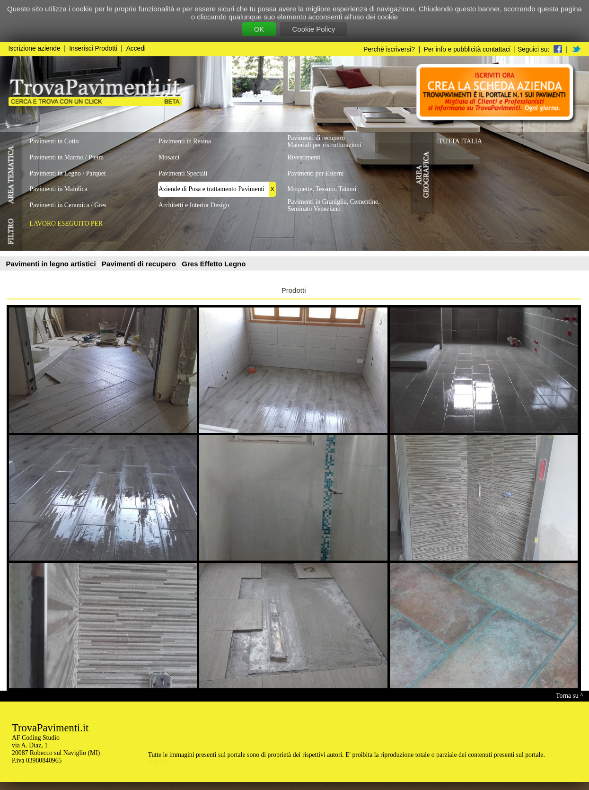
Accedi (136, 48)
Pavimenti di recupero (140, 264)
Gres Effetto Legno (214, 264)
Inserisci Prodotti (93, 48)
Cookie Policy (313, 29)
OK (259, 29)
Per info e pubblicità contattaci (467, 49)
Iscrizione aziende (35, 48)
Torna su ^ (569, 695)
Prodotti (293, 290)
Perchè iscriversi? (389, 49)
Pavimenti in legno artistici (52, 264)
